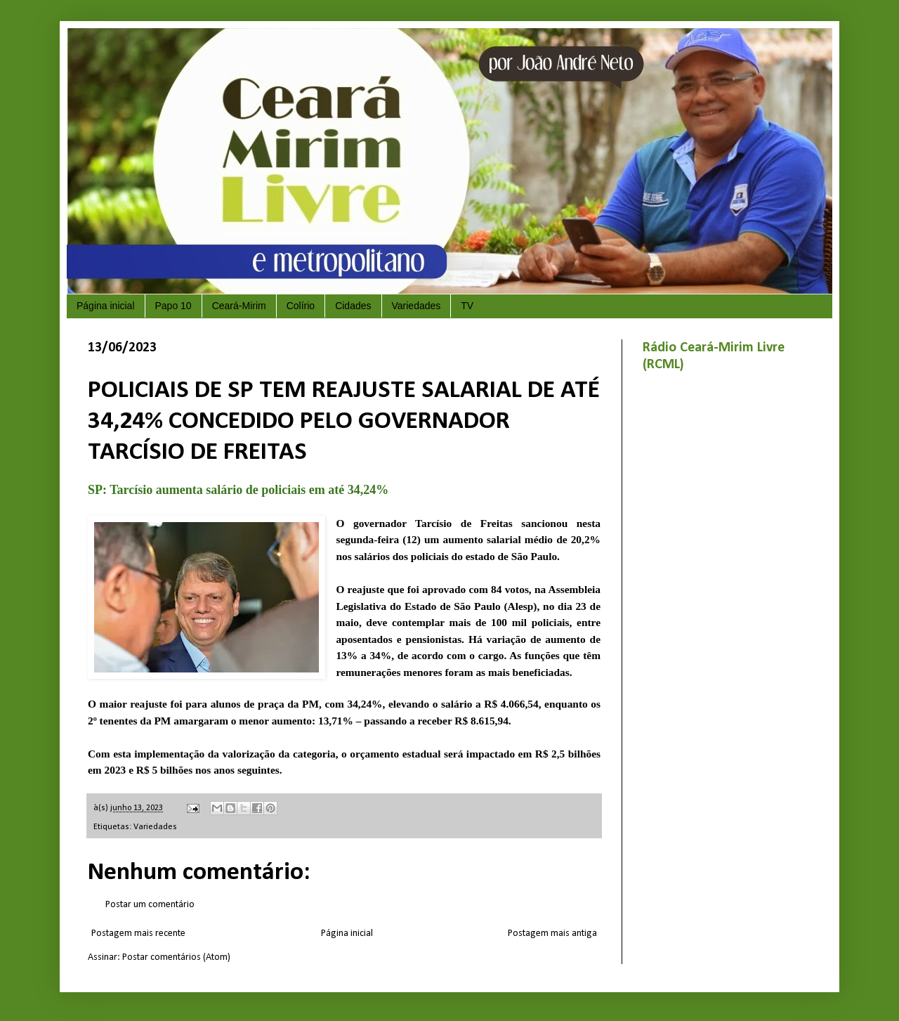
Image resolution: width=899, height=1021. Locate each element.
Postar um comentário (150, 904)
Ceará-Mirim (239, 305)
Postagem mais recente (138, 933)
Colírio (301, 305)
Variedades (416, 305)
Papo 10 (173, 305)
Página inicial (106, 305)
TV (467, 305)
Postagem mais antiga (552, 933)
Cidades (353, 305)
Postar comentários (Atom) (176, 957)
